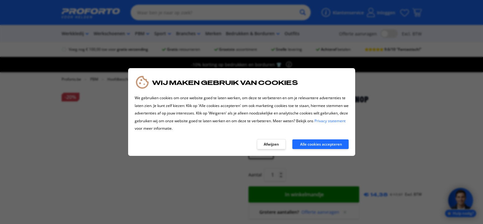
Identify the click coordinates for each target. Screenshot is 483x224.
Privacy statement (330, 121)
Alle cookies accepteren (321, 144)
